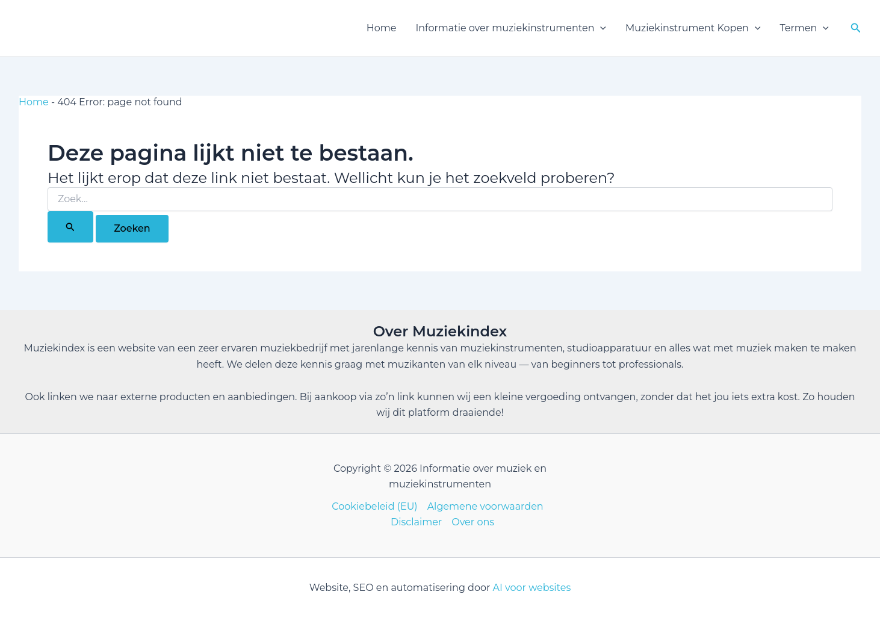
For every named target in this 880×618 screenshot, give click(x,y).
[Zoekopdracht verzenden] (70, 227)
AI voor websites (532, 587)
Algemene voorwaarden (485, 506)
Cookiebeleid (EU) (374, 506)
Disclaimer (416, 522)
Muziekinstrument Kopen (692, 28)
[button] (600, 28)
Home (382, 28)
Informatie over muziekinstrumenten (510, 28)
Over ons (472, 522)
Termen (804, 28)
